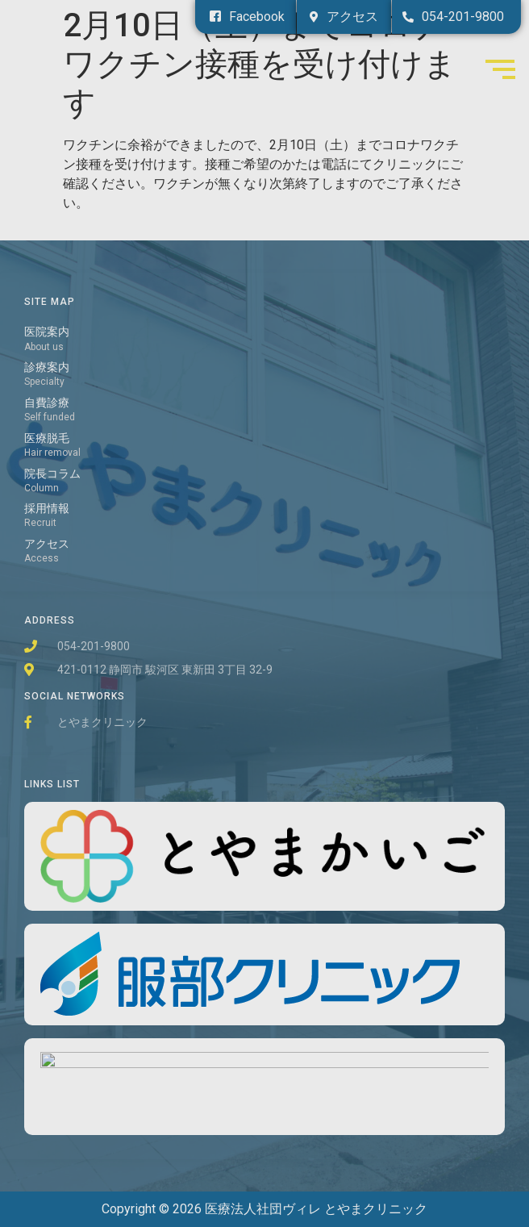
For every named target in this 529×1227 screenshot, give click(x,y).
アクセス (46, 544)
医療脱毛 (46, 438)
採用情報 (46, 508)
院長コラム (52, 474)
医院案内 (46, 332)
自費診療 (46, 403)
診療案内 (46, 367)
